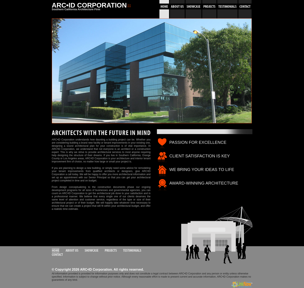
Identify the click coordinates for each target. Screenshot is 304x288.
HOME (164, 6)
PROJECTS (209, 6)
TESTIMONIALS (227, 6)
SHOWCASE (193, 6)
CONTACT (245, 6)
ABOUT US (177, 6)
